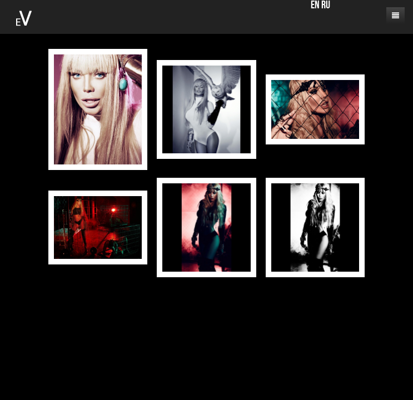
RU (325, 5)
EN (315, 5)
